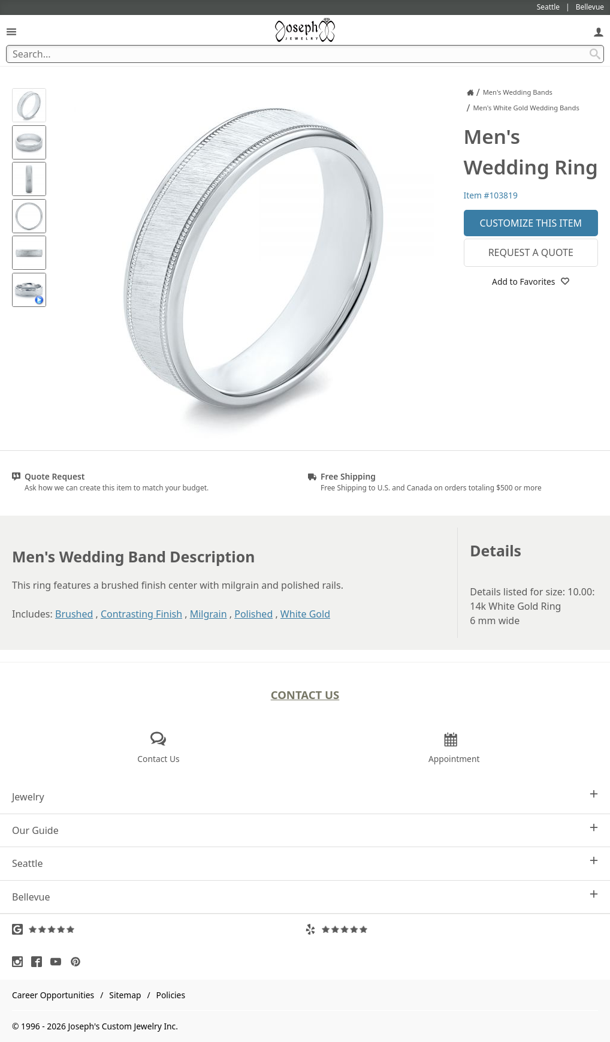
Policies (170, 995)
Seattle (305, 863)
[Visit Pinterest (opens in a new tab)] (78, 961)
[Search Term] (305, 54)
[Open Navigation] (11, 31)
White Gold (305, 614)
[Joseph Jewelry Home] (470, 92)
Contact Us (305, 694)
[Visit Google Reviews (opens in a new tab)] (158, 929)
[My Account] (598, 31)
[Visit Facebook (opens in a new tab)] (39, 961)
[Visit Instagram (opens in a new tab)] (20, 961)
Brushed (74, 614)
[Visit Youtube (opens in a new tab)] (58, 961)
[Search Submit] (595, 54)
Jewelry (305, 796)
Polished (253, 614)
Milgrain (208, 614)
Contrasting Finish (141, 614)
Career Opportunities (53, 995)
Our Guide (305, 830)
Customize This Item (530, 223)
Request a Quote (530, 252)
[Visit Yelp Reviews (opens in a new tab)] (451, 929)
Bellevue (305, 897)
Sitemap (125, 995)
